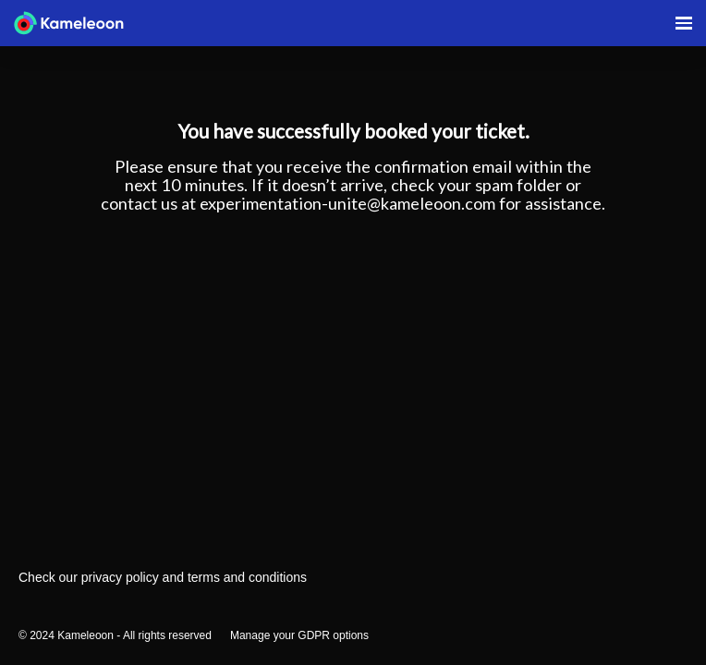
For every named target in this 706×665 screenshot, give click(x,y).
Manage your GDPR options (299, 635)
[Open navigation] (684, 23)
